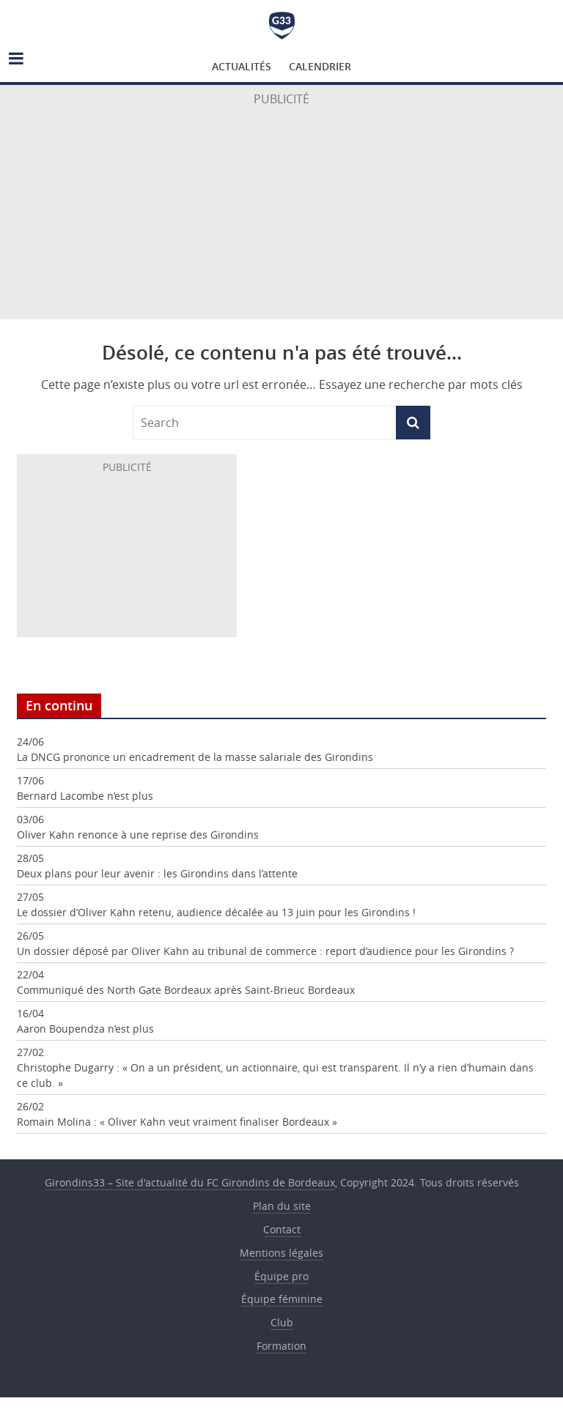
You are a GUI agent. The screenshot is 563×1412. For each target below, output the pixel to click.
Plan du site (282, 1206)
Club (282, 1322)
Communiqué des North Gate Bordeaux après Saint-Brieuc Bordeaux (186, 990)
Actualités (241, 66)
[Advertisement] (281, 216)
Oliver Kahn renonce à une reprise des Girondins (138, 834)
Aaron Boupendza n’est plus (85, 1029)
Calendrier (320, 66)
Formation (281, 1346)
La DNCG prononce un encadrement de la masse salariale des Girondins (195, 757)
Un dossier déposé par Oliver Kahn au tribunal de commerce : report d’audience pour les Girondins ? (265, 951)
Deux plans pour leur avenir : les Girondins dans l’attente (157, 873)
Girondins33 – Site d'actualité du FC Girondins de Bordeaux (282, 26)
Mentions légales (281, 1253)
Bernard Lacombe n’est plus (85, 796)
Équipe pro (281, 1276)
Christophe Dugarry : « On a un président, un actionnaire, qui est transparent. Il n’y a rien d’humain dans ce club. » (275, 1075)
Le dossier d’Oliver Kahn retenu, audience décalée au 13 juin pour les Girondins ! (216, 912)
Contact (282, 1229)
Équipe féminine (282, 1299)
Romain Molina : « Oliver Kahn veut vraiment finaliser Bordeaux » (177, 1122)
